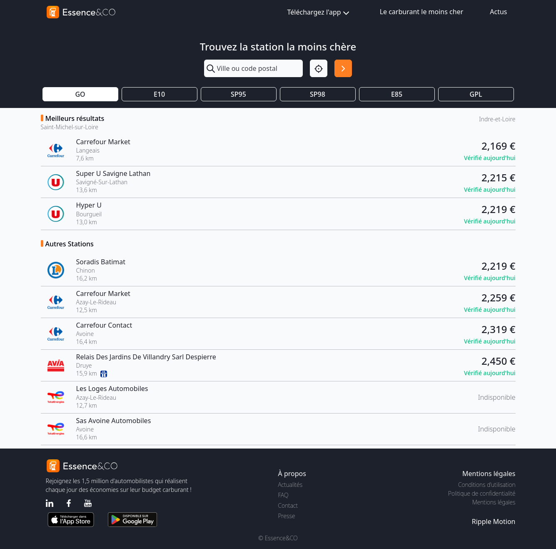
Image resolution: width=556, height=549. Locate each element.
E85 (396, 94)
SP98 (317, 94)
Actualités (290, 485)
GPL (476, 94)
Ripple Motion (494, 521)
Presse (286, 516)
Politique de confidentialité (481, 493)
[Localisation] (318, 68)
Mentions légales (493, 502)
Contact (288, 505)
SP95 (238, 94)
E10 (159, 94)
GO (80, 94)
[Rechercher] (343, 68)
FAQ (283, 495)
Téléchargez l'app (319, 13)
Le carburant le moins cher (422, 11)
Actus (498, 11)
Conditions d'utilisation (487, 485)
